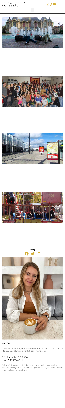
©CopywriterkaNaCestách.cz (22, 397)
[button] (32, 10)
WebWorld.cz (58, 404)
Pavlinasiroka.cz (9, 387)
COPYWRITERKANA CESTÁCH (14, 4)
